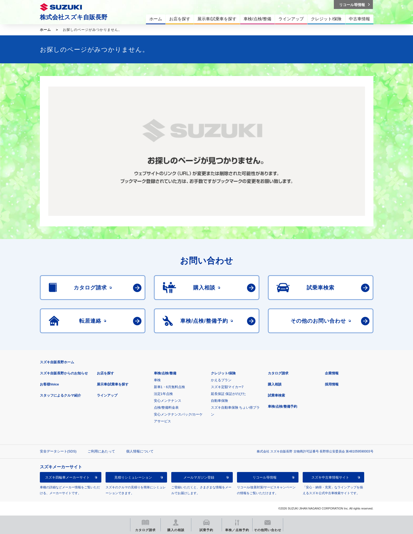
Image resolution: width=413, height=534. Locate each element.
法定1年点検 (163, 394)
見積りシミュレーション (133, 477)
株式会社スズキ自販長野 (73, 17)
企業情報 (332, 373)
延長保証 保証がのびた (228, 394)
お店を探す (105, 373)
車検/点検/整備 (165, 373)
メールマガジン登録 (198, 477)
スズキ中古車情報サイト (330, 477)
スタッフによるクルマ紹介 (60, 395)
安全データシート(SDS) (58, 451)
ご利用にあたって (101, 451)
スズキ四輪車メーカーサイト (67, 477)
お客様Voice (49, 384)
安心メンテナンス (167, 401)
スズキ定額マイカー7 (227, 387)
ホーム (45, 30)
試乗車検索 (276, 395)
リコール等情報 (265, 477)
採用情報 (332, 384)
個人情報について (140, 451)
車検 (157, 380)
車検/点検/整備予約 (282, 406)
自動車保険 (219, 401)
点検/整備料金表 (166, 407)
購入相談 (275, 384)
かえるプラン (221, 380)
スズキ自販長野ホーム (57, 362)
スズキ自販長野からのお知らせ (64, 373)
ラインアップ (107, 395)
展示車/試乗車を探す (113, 384)
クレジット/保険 (223, 373)
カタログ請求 (278, 373)
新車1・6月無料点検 (169, 387)
